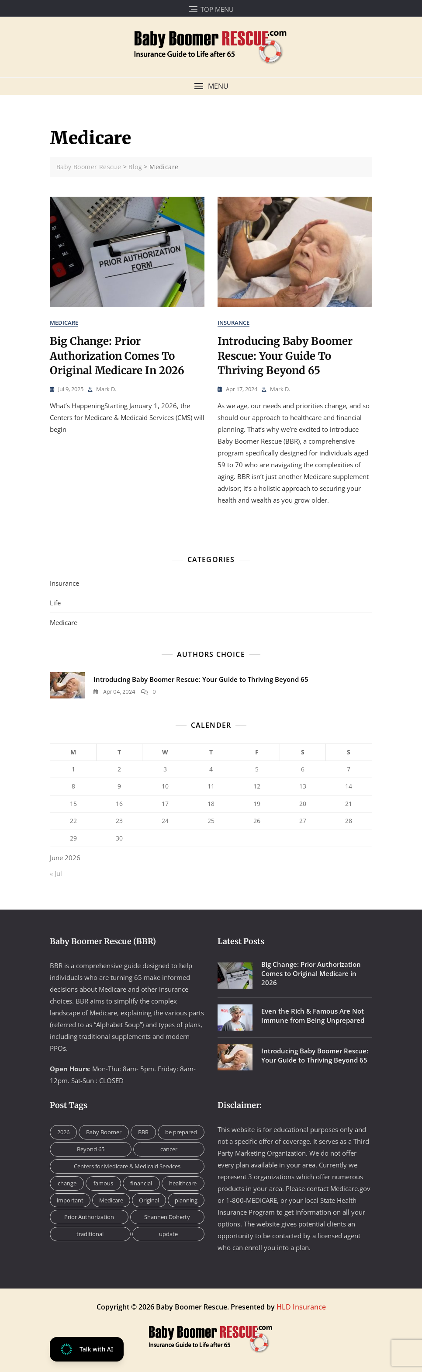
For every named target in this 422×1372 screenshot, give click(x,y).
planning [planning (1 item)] (186, 1200)
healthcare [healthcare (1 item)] (183, 1183)
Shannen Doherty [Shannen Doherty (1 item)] (167, 1217)
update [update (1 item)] (168, 1234)
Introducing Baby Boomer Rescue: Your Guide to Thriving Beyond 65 (285, 355)
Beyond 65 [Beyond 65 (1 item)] (90, 1149)
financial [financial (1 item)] (141, 1183)
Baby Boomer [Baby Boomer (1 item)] (103, 1132)
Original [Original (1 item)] (149, 1200)
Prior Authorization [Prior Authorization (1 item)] (89, 1217)
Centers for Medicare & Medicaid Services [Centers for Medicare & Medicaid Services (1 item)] (127, 1166)
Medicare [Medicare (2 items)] (111, 1200)
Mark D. (106, 389)
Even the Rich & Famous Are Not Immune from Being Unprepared (312, 1016)
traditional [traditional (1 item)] (90, 1234)
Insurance (233, 323)
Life (55, 602)
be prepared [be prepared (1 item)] (181, 1132)
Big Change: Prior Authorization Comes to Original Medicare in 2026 (117, 355)
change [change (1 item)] (67, 1183)
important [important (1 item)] (70, 1200)
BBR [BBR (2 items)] (143, 1132)
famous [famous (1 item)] (103, 1183)
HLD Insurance (301, 1307)
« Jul (56, 873)
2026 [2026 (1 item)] (63, 1132)
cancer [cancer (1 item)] (168, 1149)
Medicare (64, 323)
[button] (211, 86)
